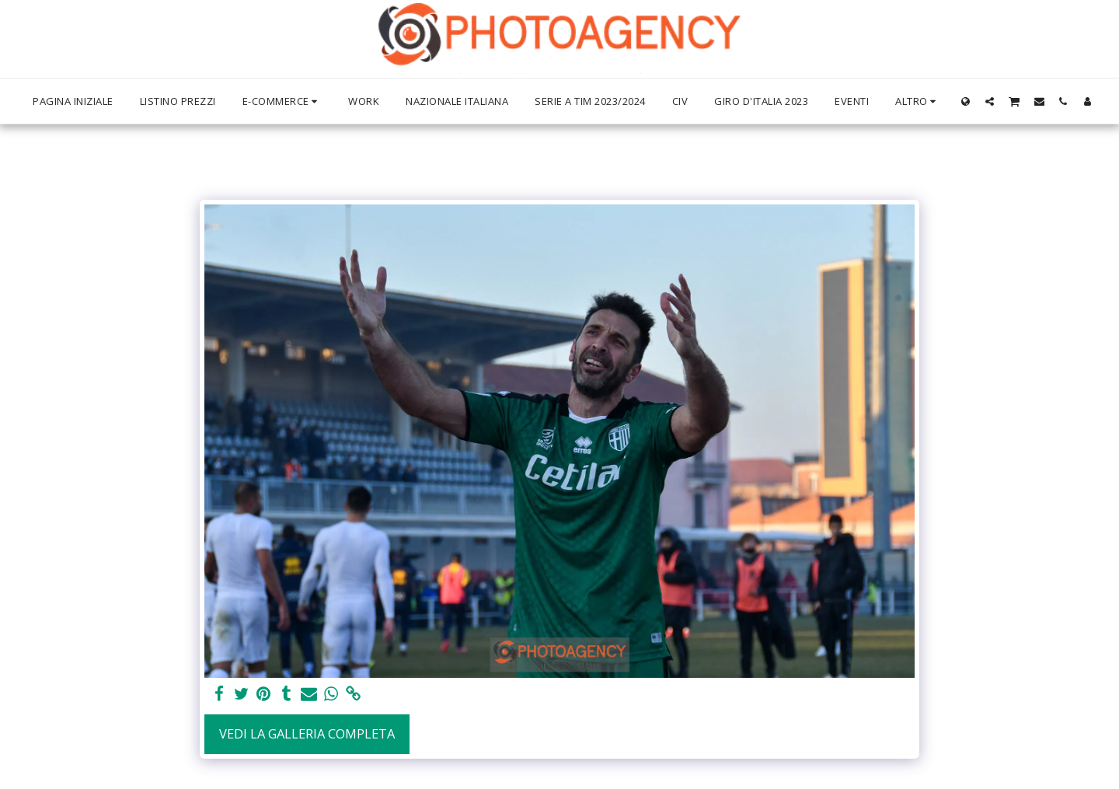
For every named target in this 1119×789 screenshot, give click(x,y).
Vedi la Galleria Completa (307, 733)
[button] (989, 101)
